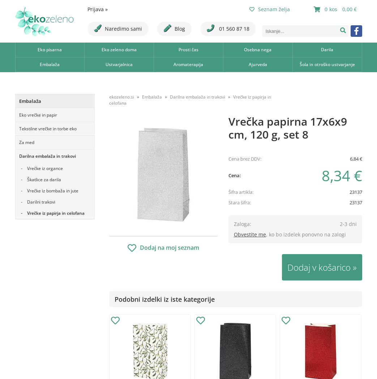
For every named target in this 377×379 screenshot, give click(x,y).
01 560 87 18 (228, 28)
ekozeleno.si (121, 97)
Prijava (97, 9)
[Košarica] (336, 9)
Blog (174, 28)
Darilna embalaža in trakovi (47, 156)
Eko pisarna (50, 50)
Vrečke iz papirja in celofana (56, 213)
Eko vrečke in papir (38, 115)
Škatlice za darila (44, 180)
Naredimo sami (118, 28)
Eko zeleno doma (119, 50)
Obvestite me (250, 234)
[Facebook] (356, 31)
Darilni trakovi (41, 202)
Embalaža (50, 64)
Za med (26, 142)
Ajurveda (258, 64)
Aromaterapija (188, 64)
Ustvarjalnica (119, 64)
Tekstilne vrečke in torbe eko (48, 129)
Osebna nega (257, 50)
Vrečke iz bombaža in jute (52, 191)
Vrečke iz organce (45, 168)
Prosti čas (188, 50)
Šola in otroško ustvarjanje (327, 64)
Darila (327, 50)
